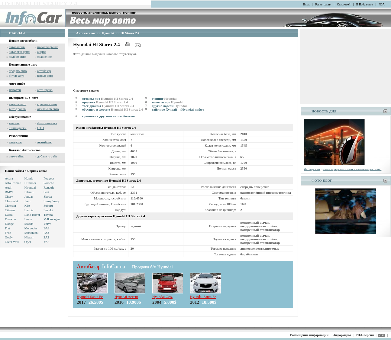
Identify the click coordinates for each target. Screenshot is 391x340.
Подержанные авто (23, 64)
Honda (28, 178)
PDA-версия (365, 335)
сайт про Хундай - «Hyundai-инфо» (178, 109)
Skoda (48, 196)
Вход (306, 4)
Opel (27, 242)
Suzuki (48, 210)
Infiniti (29, 192)
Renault (49, 187)
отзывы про (107, 98)
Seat (46, 192)
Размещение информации (309, 335)
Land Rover (32, 214)
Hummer (30, 183)
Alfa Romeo (13, 183)
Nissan (29, 237)
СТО (40, 128)
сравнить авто (47, 104)
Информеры (341, 335)
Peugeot (49, 178)
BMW (9, 192)
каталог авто (17, 104)
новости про (167, 102)
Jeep (27, 201)
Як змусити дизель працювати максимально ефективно (342, 169)
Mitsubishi (31, 233)
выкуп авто (45, 75)
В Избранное (364, 4)
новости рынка (47, 47)
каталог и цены (19, 51)
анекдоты (15, 142)
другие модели (169, 106)
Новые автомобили (23, 40)
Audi (8, 187)
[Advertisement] (183, 71)
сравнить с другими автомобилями (108, 116)
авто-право (45, 90)
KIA (27, 205)
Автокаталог (85, 33)
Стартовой (344, 4)
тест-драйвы (17, 109)
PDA (382, 4)
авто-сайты (16, 156)
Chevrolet (11, 201)
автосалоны (17, 47)
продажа (105, 102)
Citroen (10, 210)
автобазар (44, 71)
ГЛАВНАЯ (17, 33)
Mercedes (30, 228)
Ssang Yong (51, 201)
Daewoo (10, 219)
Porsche (49, 183)
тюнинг (14, 123)
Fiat (7, 228)
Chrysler (10, 205)
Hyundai (30, 187)
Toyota (48, 214)
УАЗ (46, 242)
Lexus (28, 219)
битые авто (16, 75)
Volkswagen (52, 219)
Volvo (47, 223)
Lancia (29, 210)
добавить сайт (47, 156)
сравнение (44, 56)
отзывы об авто (48, 109)
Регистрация (323, 4)
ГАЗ (46, 233)
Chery (9, 196)
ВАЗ (47, 228)
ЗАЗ (46, 237)
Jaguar (28, 196)
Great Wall (12, 242)
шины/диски (17, 128)
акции (41, 51)
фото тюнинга (47, 123)
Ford (8, 233)
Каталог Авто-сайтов (24, 150)
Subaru (48, 205)
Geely (9, 237)
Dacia (9, 214)
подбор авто (17, 56)
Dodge (9, 223)
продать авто (18, 71)
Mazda (29, 223)
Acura (9, 178)
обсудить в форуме (112, 109)
